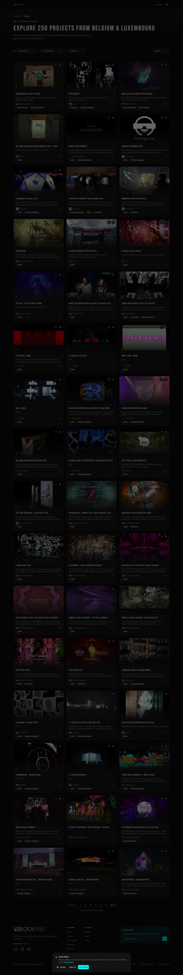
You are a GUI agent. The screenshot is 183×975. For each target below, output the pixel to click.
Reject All (72, 967)
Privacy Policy (69, 962)
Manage (61, 967)
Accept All (83, 967)
